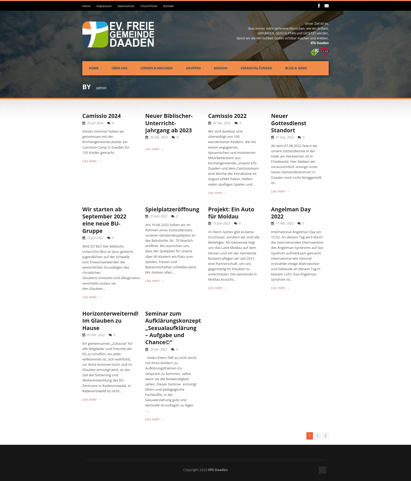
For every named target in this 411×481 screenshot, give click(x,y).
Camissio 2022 (227, 115)
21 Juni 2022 (158, 216)
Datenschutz (126, 6)
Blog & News (296, 68)
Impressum (104, 6)
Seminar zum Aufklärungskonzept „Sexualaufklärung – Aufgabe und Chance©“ (173, 328)
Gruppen (193, 68)
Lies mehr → (91, 161)
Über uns (119, 68)
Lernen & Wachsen (156, 68)
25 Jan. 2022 (158, 349)
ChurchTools (148, 6)
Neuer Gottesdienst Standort (288, 123)
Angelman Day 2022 (291, 213)
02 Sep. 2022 (222, 123)
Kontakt (168, 6)
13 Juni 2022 (221, 223)
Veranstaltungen (256, 68)
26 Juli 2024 (95, 123)
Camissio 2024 (101, 115)
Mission (221, 68)
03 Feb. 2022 (96, 335)
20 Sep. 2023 (159, 137)
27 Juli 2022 (95, 238)
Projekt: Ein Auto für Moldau (231, 213)
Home (86, 6)
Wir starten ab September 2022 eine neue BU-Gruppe (104, 220)
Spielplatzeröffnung (172, 209)
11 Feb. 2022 (285, 223)
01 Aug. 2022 (285, 137)
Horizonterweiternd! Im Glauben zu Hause (110, 321)
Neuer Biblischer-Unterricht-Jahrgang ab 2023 (169, 123)
